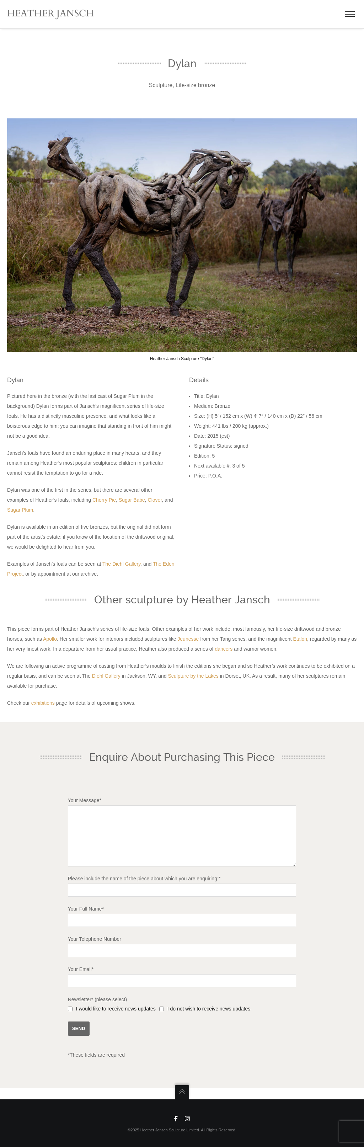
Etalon (300, 639)
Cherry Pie (104, 500)
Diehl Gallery (106, 676)
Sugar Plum (20, 510)
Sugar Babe (132, 500)
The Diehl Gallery (121, 564)
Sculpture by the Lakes (193, 676)
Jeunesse (188, 639)
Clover (155, 500)
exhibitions (43, 703)
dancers (223, 649)
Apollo (50, 639)
